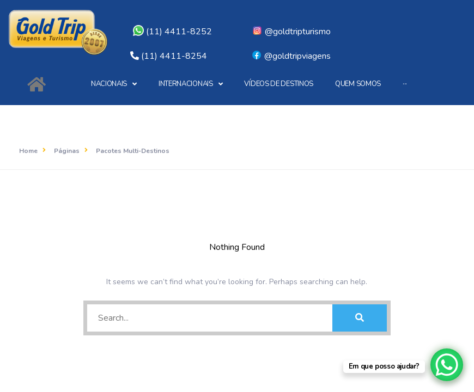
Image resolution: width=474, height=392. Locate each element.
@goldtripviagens (291, 56)
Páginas (67, 150)
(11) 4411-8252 (172, 32)
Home (28, 150)
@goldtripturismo (291, 32)
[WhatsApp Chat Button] (446, 364)
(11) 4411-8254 (174, 56)
